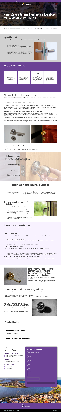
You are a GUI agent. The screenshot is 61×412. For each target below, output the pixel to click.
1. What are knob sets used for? (11, 325)
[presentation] (33, 379)
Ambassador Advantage (40, 4)
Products (13, 4)
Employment (48, 4)
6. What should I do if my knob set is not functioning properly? (17, 338)
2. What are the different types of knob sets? (14, 327)
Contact (54, 4)
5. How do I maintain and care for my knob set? (14, 335)
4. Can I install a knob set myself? (11, 333)
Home (5, 4)
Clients (8, 4)
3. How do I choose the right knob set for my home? (15, 330)
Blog (33, 4)
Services (18, 4)
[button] (30, 325)
